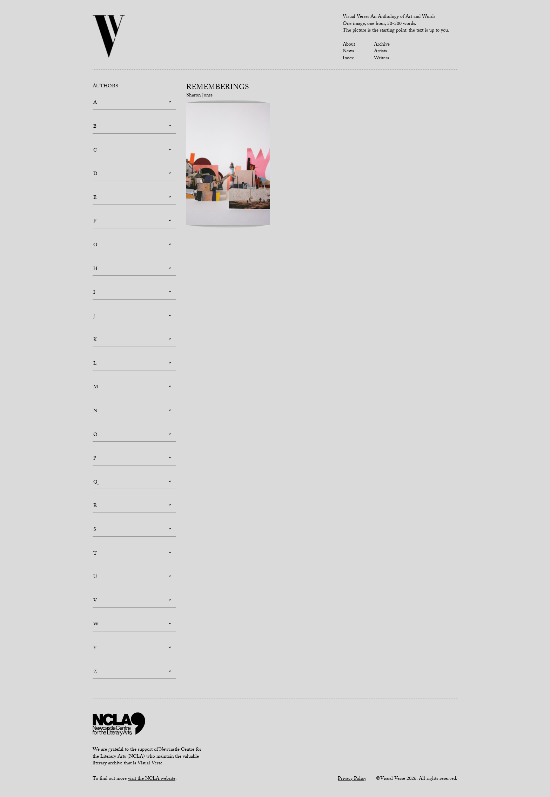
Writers (381, 58)
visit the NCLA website (151, 779)
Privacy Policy (352, 779)
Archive (382, 45)
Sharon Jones (199, 96)
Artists (380, 51)
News (348, 51)
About (349, 45)
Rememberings (217, 88)
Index (348, 58)
